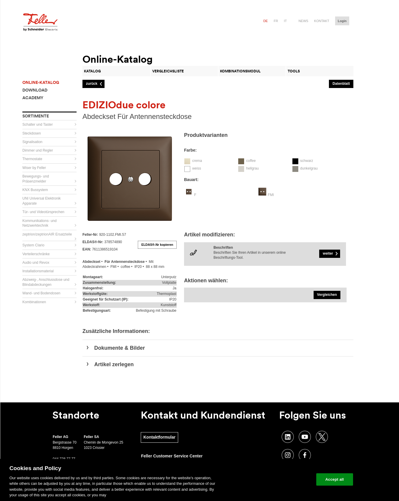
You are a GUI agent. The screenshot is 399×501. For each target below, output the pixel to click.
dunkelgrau (308, 168)
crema (197, 161)
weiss (196, 168)
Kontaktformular (159, 437)
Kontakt (321, 21)
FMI (271, 195)
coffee (251, 161)
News (303, 21)
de (265, 21)
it (285, 21)
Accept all (334, 479)
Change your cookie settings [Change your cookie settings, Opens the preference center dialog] (284, 479)
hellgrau (252, 168)
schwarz (306, 161)
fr (276, 21)
